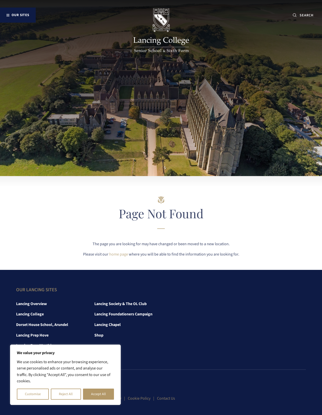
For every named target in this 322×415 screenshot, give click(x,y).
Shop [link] (98, 335)
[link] (161, 31)
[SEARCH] (308, 15)
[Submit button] (295, 15)
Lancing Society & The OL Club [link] (120, 304)
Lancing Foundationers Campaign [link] (123, 314)
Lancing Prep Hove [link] (32, 335)
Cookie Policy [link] (139, 398)
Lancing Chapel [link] (107, 324)
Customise (33, 394)
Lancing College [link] (30, 314)
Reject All (66, 394)
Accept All (98, 394)
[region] (65, 375)
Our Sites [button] (20, 15)
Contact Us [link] (166, 398)
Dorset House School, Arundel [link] (42, 324)
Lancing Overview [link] (31, 304)
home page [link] (118, 254)
